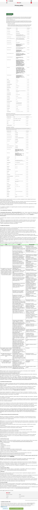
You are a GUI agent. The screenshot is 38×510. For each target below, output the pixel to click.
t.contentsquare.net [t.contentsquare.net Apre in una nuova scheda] (9, 111)
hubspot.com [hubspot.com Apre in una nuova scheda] (8, 179)
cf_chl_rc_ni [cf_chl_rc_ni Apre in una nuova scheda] (19, 149)
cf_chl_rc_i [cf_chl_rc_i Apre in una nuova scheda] (23, 149)
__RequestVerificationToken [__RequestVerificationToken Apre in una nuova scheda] (18, 50)
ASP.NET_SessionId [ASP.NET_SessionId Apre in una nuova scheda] (18, 54)
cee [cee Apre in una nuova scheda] (16, 40)
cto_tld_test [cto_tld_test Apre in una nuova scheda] (16, 142)
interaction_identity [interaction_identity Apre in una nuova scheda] (18, 60)
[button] (31, 1)
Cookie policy (5, 506)
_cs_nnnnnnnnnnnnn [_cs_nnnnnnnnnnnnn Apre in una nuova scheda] (18, 155)
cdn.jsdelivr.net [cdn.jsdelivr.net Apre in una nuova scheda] (8, 106)
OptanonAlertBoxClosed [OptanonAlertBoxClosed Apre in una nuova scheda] (18, 44)
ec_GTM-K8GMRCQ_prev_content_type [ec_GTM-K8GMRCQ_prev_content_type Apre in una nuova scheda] (20, 67)
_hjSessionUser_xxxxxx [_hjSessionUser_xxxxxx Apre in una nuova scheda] (23, 71)
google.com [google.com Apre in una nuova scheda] (8, 194)
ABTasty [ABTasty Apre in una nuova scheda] (21, 72)
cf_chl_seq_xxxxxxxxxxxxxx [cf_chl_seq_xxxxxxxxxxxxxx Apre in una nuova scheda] (21, 38)
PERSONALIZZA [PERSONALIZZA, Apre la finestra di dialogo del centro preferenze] (5, 508)
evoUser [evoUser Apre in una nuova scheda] (20, 118)
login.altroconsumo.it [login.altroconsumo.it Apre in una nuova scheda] (9, 94)
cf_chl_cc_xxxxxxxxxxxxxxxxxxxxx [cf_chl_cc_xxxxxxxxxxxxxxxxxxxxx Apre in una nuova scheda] (19, 35)
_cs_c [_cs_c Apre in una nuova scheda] (15, 155)
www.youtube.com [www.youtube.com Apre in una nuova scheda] (8, 162)
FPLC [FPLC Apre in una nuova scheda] (20, 149)
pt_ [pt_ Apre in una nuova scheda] (16, 67)
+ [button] (31, 2)
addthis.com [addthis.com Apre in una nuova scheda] (8, 166)
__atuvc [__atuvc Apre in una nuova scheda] (14, 118)
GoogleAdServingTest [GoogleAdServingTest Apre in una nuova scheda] (17, 150)
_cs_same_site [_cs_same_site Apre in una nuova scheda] (16, 134)
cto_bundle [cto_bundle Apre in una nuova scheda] (16, 149)
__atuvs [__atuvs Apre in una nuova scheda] (18, 118)
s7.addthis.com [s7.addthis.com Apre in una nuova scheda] (8, 186)
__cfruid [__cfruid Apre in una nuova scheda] (18, 42)
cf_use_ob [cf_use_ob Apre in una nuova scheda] (23, 62)
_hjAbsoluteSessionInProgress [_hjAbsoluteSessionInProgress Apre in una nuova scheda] (19, 70)
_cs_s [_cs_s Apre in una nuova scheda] (20, 150)
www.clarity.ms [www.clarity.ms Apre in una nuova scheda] (8, 99)
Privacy (20, 497)
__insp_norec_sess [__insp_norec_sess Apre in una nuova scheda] (19, 69)
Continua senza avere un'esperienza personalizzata (31, 500)
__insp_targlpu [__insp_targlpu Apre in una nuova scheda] (22, 68)
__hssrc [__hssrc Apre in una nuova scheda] (17, 69)
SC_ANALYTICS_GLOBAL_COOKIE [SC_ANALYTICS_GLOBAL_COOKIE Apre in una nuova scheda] (20, 64)
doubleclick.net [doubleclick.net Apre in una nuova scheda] (8, 191)
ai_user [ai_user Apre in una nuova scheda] (21, 61)
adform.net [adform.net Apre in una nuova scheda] (8, 196)
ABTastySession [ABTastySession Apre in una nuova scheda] (17, 31)
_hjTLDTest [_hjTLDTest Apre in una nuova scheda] (23, 70)
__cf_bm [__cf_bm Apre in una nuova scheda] (17, 42)
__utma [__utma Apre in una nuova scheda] (16, 73)
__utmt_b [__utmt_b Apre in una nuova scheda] (19, 71)
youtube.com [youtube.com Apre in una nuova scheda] (8, 160)
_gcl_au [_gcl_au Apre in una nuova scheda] (21, 155)
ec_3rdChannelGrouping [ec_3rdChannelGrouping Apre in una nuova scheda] (22, 65)
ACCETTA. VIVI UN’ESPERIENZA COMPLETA (16, 508)
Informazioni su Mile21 (9, 494)
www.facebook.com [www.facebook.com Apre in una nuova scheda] (9, 169)
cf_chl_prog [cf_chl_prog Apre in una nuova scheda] (24, 35)
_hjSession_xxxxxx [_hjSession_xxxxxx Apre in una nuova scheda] (23, 69)
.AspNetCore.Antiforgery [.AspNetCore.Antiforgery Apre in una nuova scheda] (18, 61)
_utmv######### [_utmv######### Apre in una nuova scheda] (18, 72)
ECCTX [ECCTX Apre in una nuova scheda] (17, 68)
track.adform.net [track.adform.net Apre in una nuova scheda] (8, 174)
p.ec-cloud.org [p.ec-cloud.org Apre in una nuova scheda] (8, 108)
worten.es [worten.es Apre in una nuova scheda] (8, 79)
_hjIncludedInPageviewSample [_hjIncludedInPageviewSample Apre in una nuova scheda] (19, 63)
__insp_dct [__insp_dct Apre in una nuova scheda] (17, 71)
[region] (19, 504)
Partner (20, 494)
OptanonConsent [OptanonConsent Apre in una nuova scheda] (17, 45)
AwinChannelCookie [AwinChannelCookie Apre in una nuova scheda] (17, 154)
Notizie (7, 497)
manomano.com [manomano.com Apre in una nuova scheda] (8, 82)
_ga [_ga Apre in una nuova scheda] (16, 64)
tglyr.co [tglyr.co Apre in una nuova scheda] (7, 123)
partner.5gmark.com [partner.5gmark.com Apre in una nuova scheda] (9, 87)
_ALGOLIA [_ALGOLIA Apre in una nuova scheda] (16, 118)
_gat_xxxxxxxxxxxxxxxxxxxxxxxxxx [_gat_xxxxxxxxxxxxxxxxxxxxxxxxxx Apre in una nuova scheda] (18, 153)
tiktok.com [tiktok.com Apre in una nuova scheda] (8, 158)
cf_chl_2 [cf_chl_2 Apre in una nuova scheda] (20, 53)
